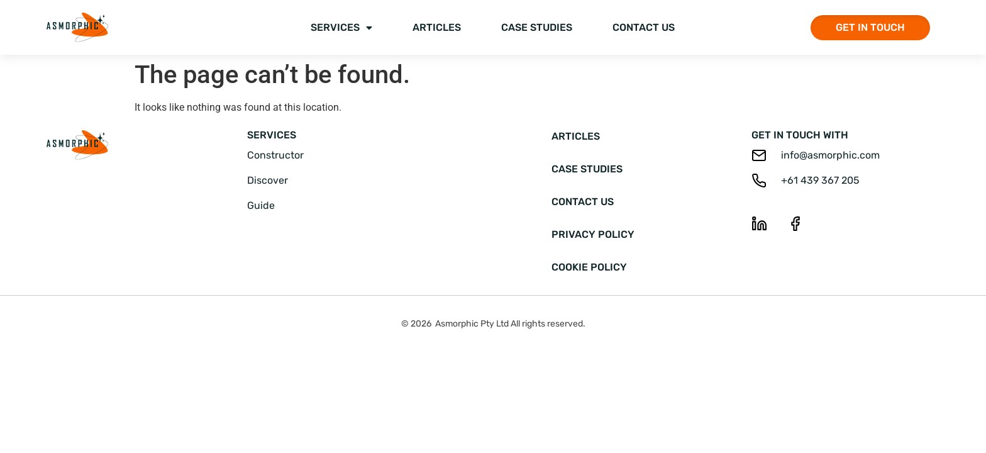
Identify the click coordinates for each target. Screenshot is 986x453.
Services (341, 27)
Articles (437, 27)
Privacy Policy (592, 234)
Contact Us (643, 27)
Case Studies (536, 27)
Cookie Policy (589, 267)
